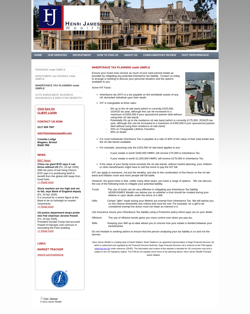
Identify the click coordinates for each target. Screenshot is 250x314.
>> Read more (45, 182)
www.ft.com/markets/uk (50, 254)
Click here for (46, 108)
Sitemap (54, 298)
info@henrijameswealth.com (54, 133)
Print (44, 298)
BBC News (44, 160)
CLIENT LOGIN (47, 112)
